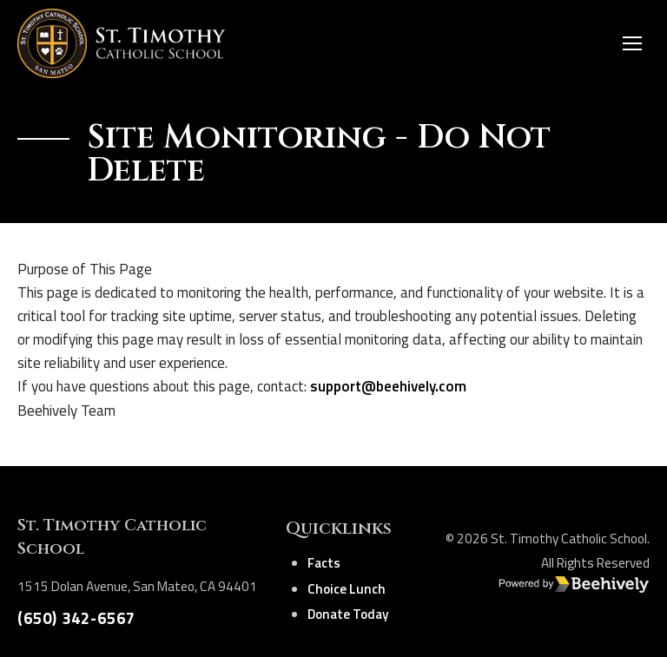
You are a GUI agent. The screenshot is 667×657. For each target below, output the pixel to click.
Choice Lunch (346, 589)
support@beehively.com (388, 386)
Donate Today (348, 614)
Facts (323, 563)
